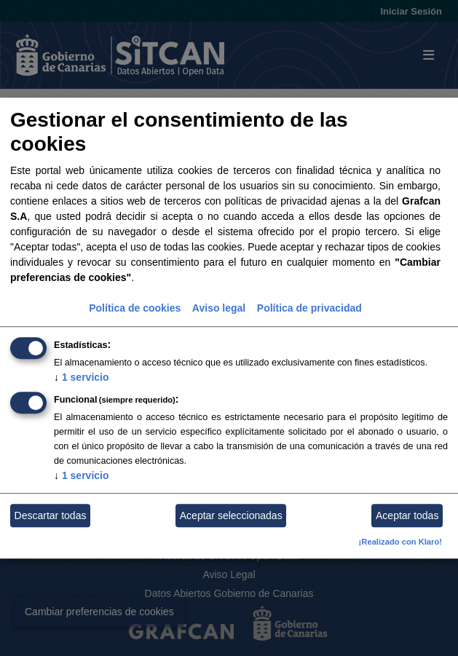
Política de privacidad (309, 309)
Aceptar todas (407, 515)
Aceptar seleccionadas (231, 515)
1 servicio (81, 378)
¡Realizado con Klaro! (400, 542)
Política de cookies (135, 309)
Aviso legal (218, 309)
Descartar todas (51, 515)
